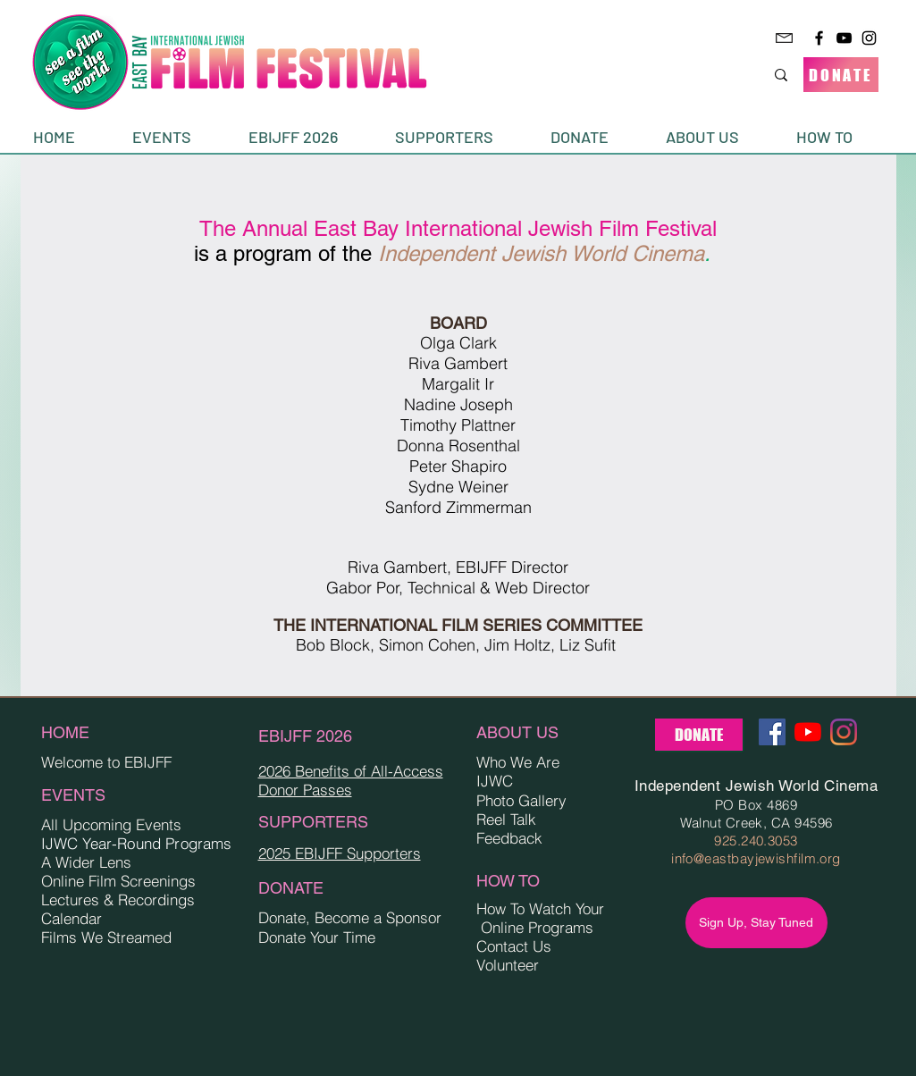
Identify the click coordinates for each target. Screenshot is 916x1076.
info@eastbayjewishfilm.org (756, 858)
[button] (177, 137)
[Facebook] (819, 38)
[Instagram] (869, 38)
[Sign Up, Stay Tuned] (756, 922)
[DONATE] (840, 74)
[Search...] (715, 74)
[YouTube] (844, 38)
